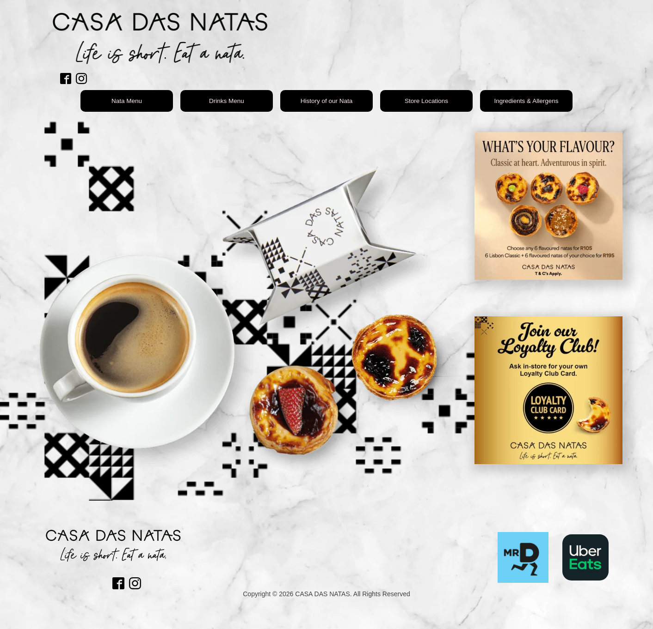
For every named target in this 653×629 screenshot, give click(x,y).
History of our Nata (327, 100)
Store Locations (426, 100)
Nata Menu (126, 100)
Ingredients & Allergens (526, 100)
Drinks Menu (226, 100)
